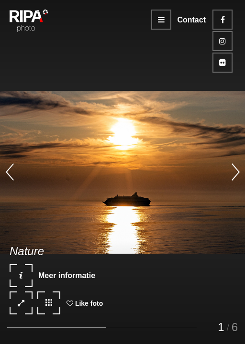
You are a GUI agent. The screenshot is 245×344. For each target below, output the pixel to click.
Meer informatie (52, 279)
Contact (191, 20)
